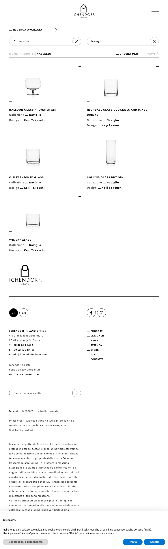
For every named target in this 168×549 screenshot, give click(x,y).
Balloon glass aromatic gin (33, 109)
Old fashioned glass (26, 177)
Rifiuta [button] (133, 541)
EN (24, 313)
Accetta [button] (154, 541)
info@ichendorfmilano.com (29, 354)
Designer (97, 335)
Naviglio (35, 114)
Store (95, 350)
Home (13, 53)
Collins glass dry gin (105, 177)
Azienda (96, 345)
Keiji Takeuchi (34, 120)
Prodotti (27, 53)
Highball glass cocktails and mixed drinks (117, 112)
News (94, 340)
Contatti (97, 359)
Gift (94, 354)
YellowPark (26, 430)
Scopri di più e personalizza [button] (25, 541)
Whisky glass (20, 239)
